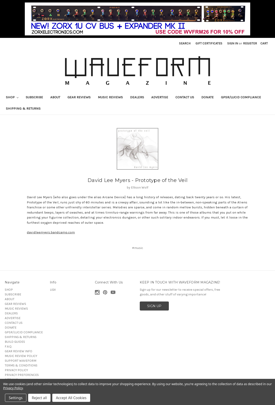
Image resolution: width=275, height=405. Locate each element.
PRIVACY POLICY (16, 370)
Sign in (232, 43)
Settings (16, 397)
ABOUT (55, 97)
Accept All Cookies (71, 397)
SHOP (12, 97)
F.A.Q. (8, 346)
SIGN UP (154, 306)
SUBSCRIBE (34, 97)
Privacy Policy (13, 388)
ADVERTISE (159, 97)
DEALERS (137, 97)
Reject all (39, 397)
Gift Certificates (208, 43)
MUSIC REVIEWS (110, 97)
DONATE (207, 97)
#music (137, 248)
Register (250, 43)
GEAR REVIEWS (79, 97)
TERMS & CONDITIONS (21, 365)
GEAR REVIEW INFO (18, 351)
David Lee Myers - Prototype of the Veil (137, 180)
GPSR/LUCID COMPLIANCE (241, 97)
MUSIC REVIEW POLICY (21, 356)
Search (184, 43)
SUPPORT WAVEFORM (20, 361)
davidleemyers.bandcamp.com (51, 232)
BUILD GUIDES (15, 342)
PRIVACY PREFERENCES (22, 375)
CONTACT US (184, 97)
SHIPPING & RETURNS (23, 108)
